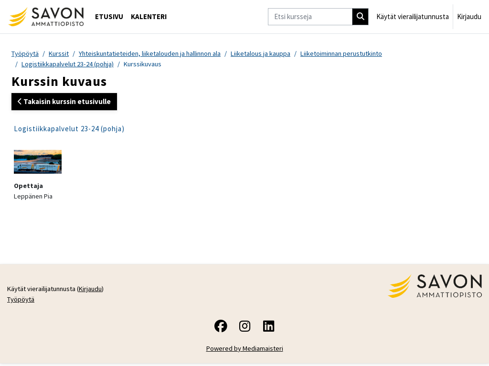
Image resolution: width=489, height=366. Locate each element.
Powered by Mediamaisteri (244, 351)
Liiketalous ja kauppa (271, 53)
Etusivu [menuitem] (109, 16)
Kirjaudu (469, 16)
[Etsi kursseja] (310, 16)
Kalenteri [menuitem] (149, 16)
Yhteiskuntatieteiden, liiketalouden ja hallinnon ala (156, 53)
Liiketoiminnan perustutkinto (355, 53)
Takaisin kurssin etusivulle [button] (64, 101)
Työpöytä (25, 53)
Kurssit (61, 53)
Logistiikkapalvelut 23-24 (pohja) (68, 64)
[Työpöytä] (46, 16)
